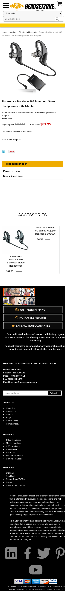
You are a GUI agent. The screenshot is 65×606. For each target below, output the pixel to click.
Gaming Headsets (14, 459)
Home (4, 32)
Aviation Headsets (14, 455)
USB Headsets (13, 446)
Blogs (8, 417)
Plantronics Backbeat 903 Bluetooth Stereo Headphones (16, 261)
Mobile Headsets (13, 443)
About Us (8, 402)
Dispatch (10, 482)
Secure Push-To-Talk (15, 479)
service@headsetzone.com (23, 382)
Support (9, 414)
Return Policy (12, 421)
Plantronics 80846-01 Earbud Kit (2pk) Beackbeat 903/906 (45, 230)
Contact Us (11, 411)
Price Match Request (11, 139)
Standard (10, 473)
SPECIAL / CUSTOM (15, 485)
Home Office (12, 449)
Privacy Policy (12, 424)
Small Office (11, 452)
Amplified (10, 476)
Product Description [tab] (16, 163)
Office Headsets (13, 440)
